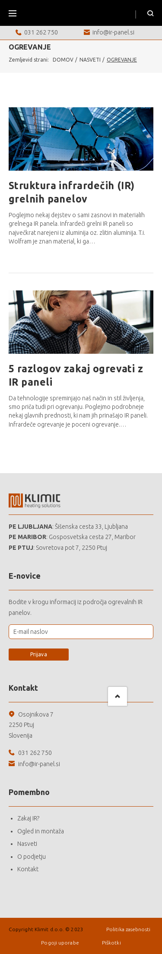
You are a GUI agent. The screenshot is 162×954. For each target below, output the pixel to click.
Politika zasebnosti (128, 929)
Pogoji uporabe (60, 942)
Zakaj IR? (28, 818)
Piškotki (111, 942)
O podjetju (31, 856)
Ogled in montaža (40, 831)
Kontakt (27, 869)
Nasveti (90, 59)
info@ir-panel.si (113, 32)
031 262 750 (41, 32)
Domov (63, 59)
